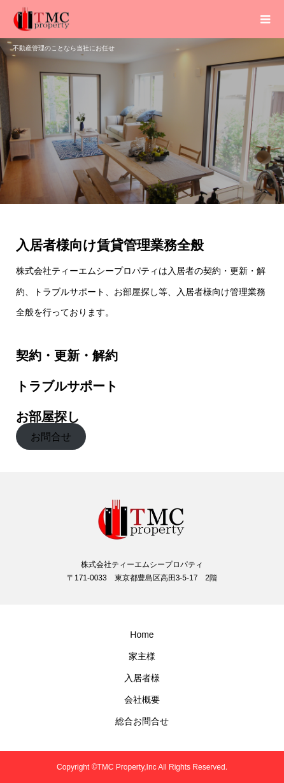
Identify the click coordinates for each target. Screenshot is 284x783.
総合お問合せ (142, 721)
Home (141, 634)
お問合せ (51, 436)
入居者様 (142, 678)
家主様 (142, 656)
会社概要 (142, 699)
